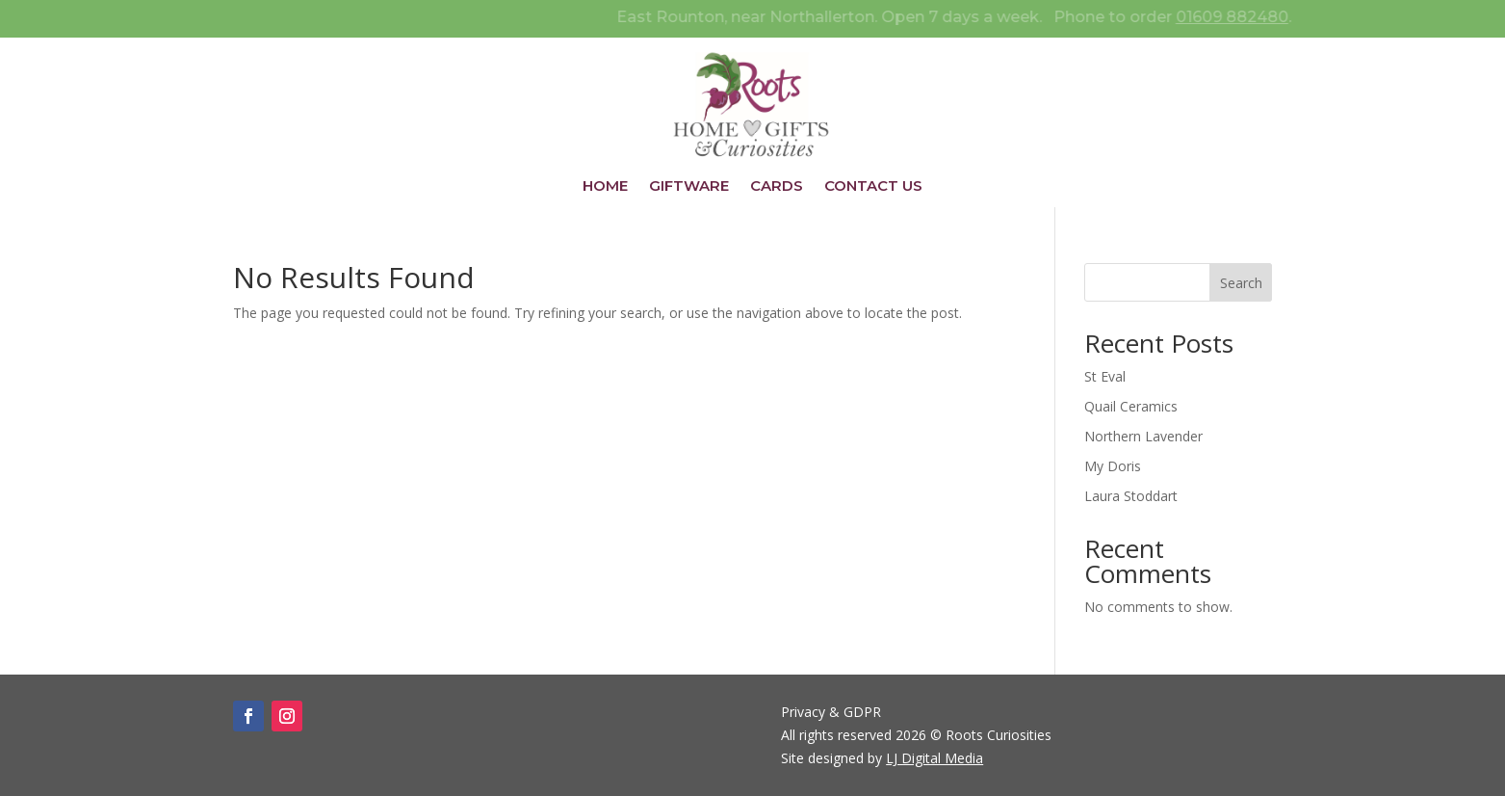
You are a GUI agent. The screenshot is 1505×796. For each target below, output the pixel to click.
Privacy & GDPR (831, 712)
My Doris (1112, 466)
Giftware (689, 187)
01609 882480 (1262, 17)
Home (605, 187)
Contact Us (873, 187)
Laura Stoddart (1131, 496)
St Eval (1105, 376)
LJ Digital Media (934, 758)
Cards (776, 187)
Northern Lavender (1143, 436)
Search (1241, 283)
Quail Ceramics (1131, 406)
